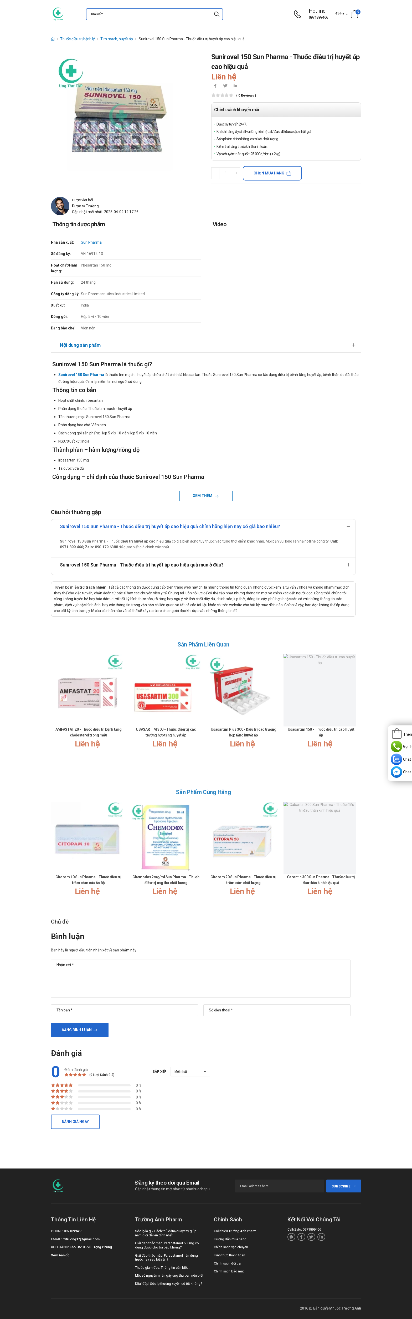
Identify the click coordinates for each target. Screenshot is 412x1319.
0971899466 (318, 17)
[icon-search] (216, 14)
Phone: (57, 1231)
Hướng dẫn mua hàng (230, 1239)
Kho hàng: (60, 1247)
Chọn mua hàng (269, 173)
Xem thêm (203, 496)
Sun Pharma (91, 242)
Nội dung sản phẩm (80, 345)
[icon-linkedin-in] (235, 86)
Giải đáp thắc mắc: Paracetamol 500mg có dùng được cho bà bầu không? (167, 1245)
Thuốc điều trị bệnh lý (77, 39)
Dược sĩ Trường (85, 206)
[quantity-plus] (236, 173)
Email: (56, 1239)
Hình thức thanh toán (229, 1255)
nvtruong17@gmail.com (81, 1239)
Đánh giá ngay (75, 1122)
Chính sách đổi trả (227, 1263)
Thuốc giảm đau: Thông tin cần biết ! (162, 1268)
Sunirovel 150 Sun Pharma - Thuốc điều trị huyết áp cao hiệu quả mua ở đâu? (142, 565)
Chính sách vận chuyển (231, 1247)
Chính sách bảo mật (229, 1271)
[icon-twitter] (225, 86)
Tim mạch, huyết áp (116, 39)
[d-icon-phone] (298, 14)
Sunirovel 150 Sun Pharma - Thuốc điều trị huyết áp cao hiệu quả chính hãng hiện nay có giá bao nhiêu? (170, 526)
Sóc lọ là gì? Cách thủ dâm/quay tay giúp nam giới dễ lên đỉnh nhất (166, 1233)
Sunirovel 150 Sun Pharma (81, 375)
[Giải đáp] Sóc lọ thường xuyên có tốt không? (168, 1284)
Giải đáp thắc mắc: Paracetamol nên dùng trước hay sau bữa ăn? (166, 1257)
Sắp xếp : (160, 1072)
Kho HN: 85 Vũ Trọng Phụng (91, 1247)
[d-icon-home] (53, 39)
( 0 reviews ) (246, 95)
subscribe (344, 1186)
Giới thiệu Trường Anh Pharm (235, 1231)
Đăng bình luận (77, 1030)
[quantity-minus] (215, 173)
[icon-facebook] (215, 86)
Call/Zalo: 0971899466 (304, 1229)
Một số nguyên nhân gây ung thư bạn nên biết (169, 1275)
